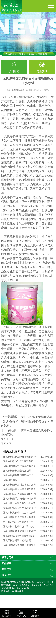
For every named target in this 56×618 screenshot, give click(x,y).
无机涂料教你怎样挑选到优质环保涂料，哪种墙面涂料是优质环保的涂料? (27, 421)
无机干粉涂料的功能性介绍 (17, 540)
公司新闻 (14, 71)
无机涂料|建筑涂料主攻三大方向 (19, 484)
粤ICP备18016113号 (20, 588)
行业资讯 (42, 71)
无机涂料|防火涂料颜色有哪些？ (19, 545)
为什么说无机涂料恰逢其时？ (18, 522)
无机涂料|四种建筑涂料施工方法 (19, 475)
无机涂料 (15, 90)
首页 (21, 54)
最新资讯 (30, 54)
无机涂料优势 (10, 480)
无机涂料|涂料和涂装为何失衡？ (19, 489)
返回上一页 (7, 439)
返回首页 (6, 443)
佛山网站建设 (17, 591)
